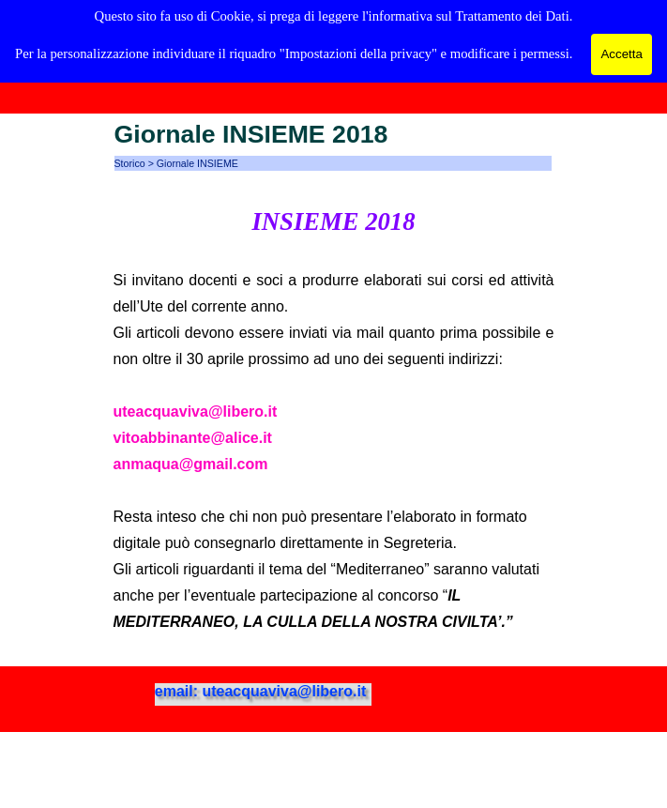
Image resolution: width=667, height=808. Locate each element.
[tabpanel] (334, 418)
